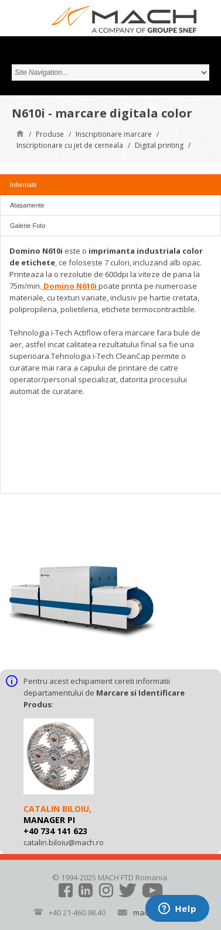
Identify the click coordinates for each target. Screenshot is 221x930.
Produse (50, 134)
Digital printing (159, 145)
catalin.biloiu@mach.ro (63, 842)
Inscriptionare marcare (114, 134)
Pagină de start (20, 133)
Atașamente (27, 205)
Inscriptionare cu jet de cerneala (69, 145)
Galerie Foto (28, 225)
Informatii (23, 184)
